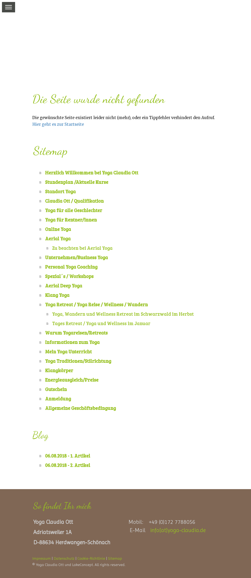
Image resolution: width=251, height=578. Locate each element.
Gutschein (56, 389)
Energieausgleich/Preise (71, 380)
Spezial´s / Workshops (69, 276)
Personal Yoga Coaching (71, 266)
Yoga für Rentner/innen (71, 219)
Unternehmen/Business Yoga (76, 257)
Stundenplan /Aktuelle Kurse (76, 182)
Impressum (41, 558)
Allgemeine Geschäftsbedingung (80, 408)
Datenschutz (64, 558)
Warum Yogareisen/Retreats (76, 332)
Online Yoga (58, 229)
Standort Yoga (60, 191)
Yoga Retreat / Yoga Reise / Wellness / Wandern (96, 304)
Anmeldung (58, 398)
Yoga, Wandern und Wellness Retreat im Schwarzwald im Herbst (123, 314)
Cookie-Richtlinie (91, 558)
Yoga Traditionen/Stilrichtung (78, 361)
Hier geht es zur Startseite (58, 124)
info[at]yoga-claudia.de (178, 530)
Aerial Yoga (58, 238)
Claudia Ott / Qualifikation (74, 201)
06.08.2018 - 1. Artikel (67, 455)
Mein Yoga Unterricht (68, 351)
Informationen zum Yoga (72, 342)
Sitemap (115, 558)
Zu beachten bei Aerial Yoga (82, 248)
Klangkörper (59, 370)
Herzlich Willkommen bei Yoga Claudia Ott (91, 172)
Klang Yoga (57, 295)
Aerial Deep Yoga (63, 285)
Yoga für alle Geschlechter (73, 210)
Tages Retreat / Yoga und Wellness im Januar (101, 323)
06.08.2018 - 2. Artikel (67, 465)
